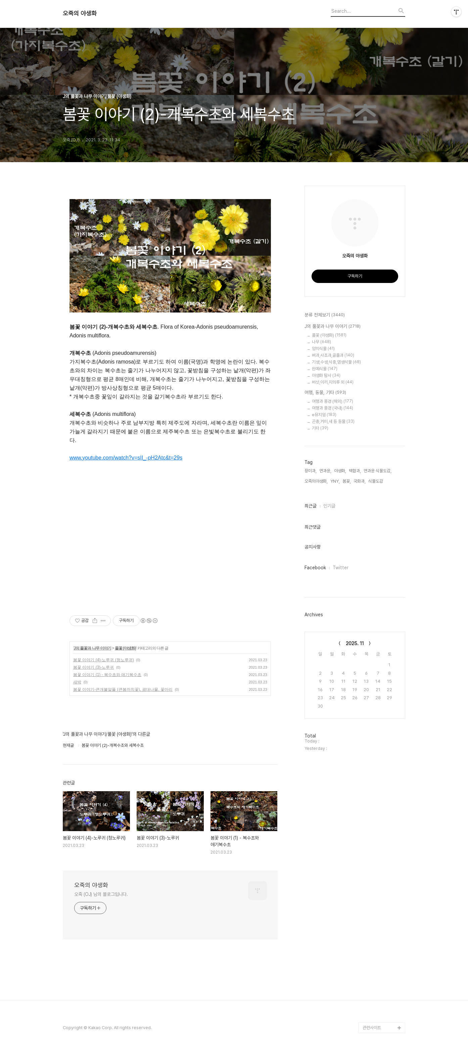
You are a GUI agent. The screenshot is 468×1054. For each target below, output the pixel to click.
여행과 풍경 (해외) (332, 401)
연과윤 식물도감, (377, 470)
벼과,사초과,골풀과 (333, 355)
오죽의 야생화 (80, 13)
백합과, (355, 470)
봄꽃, (346, 481)
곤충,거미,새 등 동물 (333, 421)
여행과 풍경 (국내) (332, 408)
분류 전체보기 (325, 315)
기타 (320, 428)
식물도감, (376, 481)
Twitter (340, 567)
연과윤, (325, 470)
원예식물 (324, 368)
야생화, (340, 470)
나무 (321, 341)
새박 (77, 682)
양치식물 (323, 348)
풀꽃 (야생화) (125, 648)
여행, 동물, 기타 (325, 392)
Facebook (315, 567)
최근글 (311, 506)
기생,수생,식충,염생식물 (336, 362)
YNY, (335, 481)
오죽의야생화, (316, 481)
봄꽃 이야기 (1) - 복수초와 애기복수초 (107, 674)
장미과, (311, 470)
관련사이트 (372, 1027)
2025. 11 (355, 643)
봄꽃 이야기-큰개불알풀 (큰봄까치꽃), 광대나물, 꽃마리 (123, 689)
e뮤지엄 (324, 414)
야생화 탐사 (326, 375)
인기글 (329, 506)
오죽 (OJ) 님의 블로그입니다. (101, 894)
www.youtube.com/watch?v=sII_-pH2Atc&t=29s (125, 458)
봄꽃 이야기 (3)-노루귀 (93, 667)
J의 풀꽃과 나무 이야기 (92, 648)
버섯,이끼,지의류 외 (333, 382)
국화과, (360, 481)
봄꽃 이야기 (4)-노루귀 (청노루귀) (103, 660)
